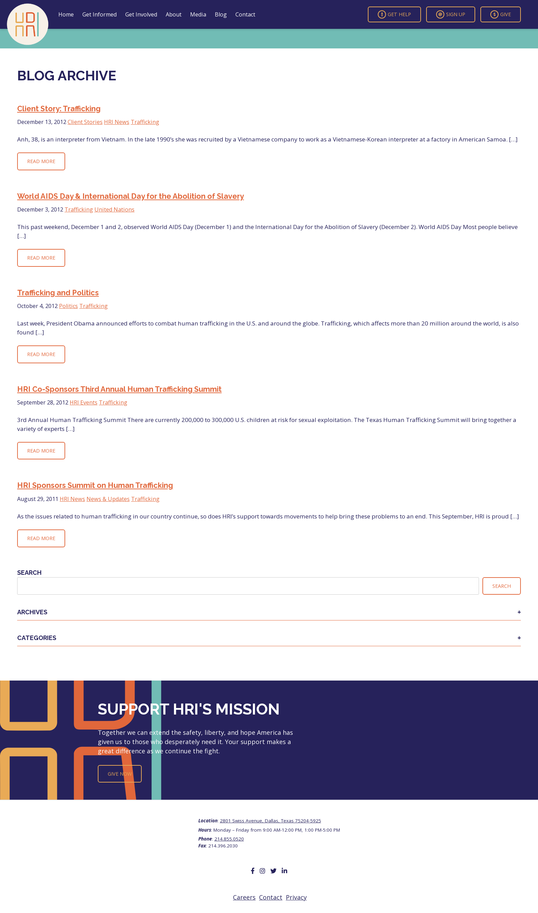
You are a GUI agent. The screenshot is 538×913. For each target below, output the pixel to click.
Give (500, 14)
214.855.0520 (229, 839)
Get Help (394, 14)
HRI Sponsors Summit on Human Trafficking (95, 485)
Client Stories (85, 122)
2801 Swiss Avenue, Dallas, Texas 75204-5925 (270, 821)
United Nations (114, 209)
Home (66, 14)
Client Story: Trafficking (59, 108)
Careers (244, 897)
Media (198, 14)
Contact (245, 14)
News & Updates (108, 499)
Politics (68, 306)
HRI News (116, 122)
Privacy (296, 897)
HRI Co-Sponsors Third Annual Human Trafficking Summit (119, 389)
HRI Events (83, 402)
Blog (221, 14)
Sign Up (450, 14)
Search (29, 572)
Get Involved (141, 14)
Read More (41, 161)
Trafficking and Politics (58, 292)
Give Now (120, 774)
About (174, 14)
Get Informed (99, 14)
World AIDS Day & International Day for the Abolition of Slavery (130, 196)
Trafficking (145, 122)
